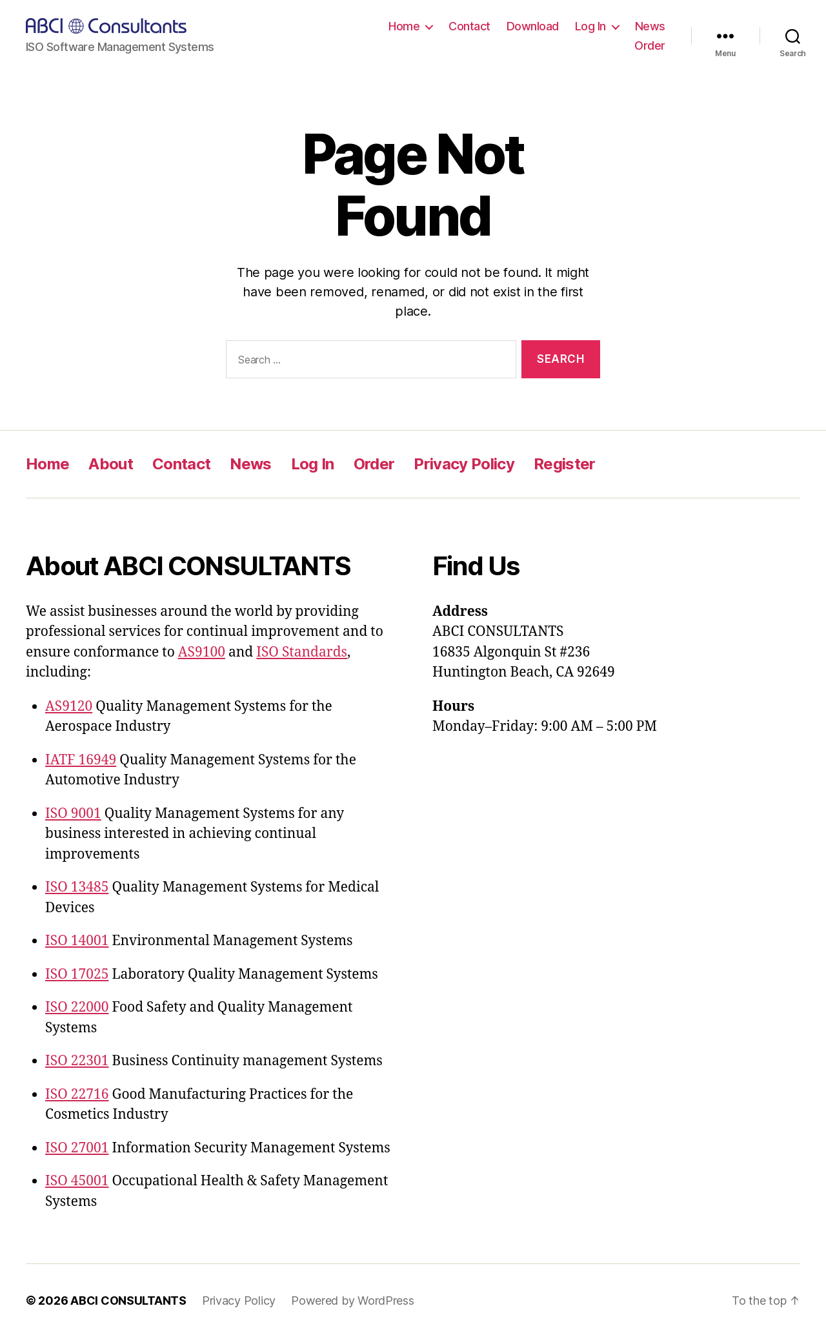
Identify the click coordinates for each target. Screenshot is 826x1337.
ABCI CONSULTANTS (128, 1300)
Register (565, 463)
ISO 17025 (76, 974)
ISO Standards (301, 652)
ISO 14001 (76, 941)
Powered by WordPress (352, 1300)
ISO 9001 (73, 813)
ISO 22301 (76, 1061)
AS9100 (201, 652)
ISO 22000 (76, 1007)
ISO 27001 (76, 1148)
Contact (469, 26)
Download (533, 26)
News (650, 26)
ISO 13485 (76, 887)
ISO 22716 (76, 1094)
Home (403, 26)
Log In (590, 26)
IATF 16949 (80, 760)
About (110, 463)
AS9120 (68, 706)
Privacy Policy (464, 463)
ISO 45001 (76, 1181)
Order (649, 45)
